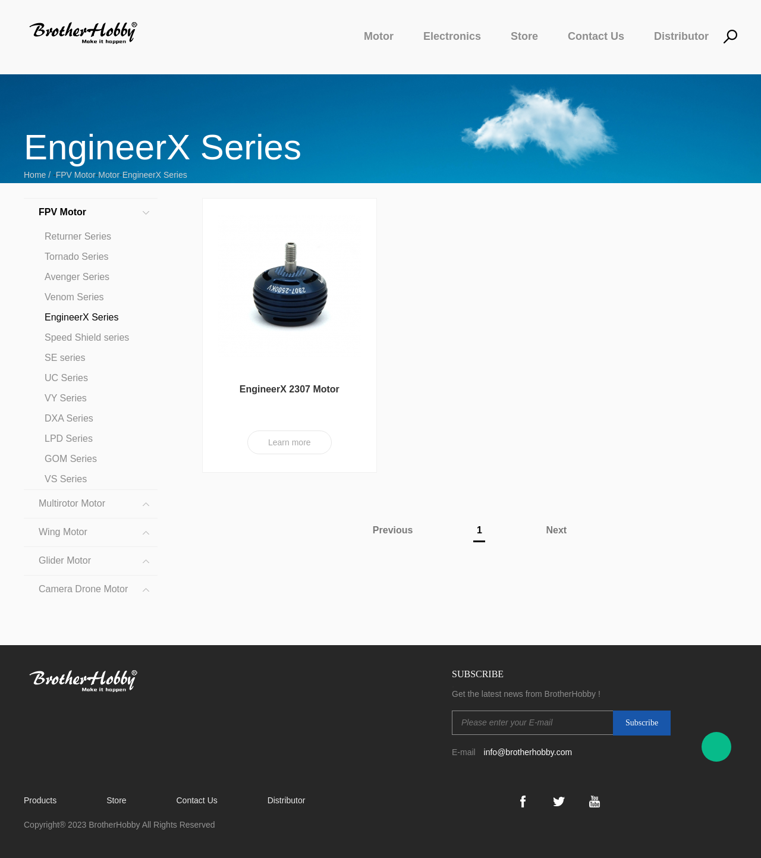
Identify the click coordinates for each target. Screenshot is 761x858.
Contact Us (596, 36)
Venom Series (74, 297)
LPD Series (69, 438)
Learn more (289, 442)
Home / (38, 175)
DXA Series (69, 418)
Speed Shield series (87, 337)
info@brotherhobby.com (528, 752)
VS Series (66, 479)
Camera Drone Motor (83, 589)
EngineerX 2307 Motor (289, 389)
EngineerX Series (154, 175)
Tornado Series (77, 257)
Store (524, 36)
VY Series (66, 398)
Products (40, 800)
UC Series (66, 378)
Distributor (681, 36)
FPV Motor (76, 175)
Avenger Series (77, 277)
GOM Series (71, 459)
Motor (379, 36)
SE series (65, 358)
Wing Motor (63, 532)
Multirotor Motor (72, 503)
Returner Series (78, 236)
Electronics (452, 36)
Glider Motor (65, 560)
